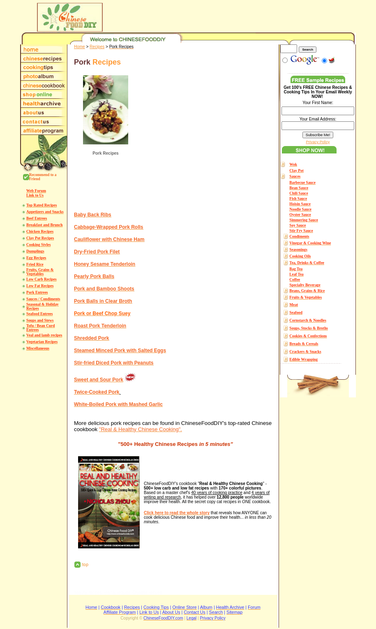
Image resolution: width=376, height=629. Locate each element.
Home (79, 46)
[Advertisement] (206, 140)
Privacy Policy (318, 142)
